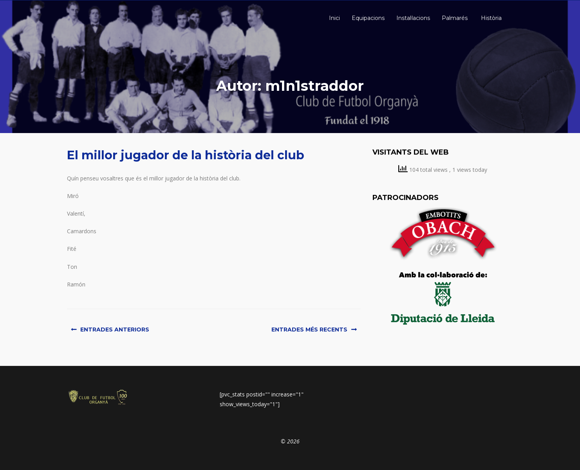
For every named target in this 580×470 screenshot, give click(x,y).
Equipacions (368, 18)
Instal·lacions (413, 18)
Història (490, 18)
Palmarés (455, 18)
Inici (333, 18)
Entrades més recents (309, 329)
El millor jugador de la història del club (185, 155)
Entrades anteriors (114, 329)
